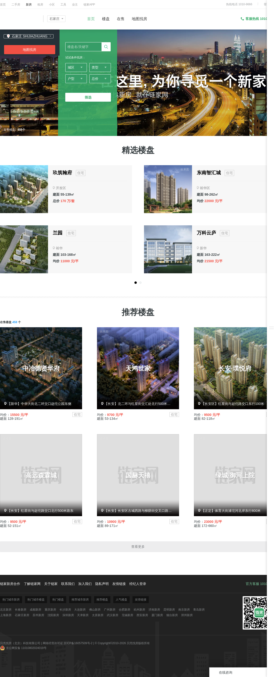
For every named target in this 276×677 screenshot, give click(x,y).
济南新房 (154, 609)
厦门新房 (157, 615)
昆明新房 (169, 609)
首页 (3, 4)
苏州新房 (38, 615)
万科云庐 (206, 232)
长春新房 (20, 609)
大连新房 (80, 609)
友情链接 (119, 584)
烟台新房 (172, 615)
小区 (52, 4)
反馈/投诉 (271, 356)
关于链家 (51, 584)
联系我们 (68, 584)
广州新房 (109, 609)
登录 (267, 4)
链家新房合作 (10, 584)
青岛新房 (199, 609)
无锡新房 (127, 615)
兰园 (57, 232)
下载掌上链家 (271, 345)
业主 (75, 4)
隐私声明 (102, 584)
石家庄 (54, 19)
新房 (29, 4)
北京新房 (6, 609)
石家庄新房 (22, 615)
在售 (121, 19)
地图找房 (139, 19)
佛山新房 (95, 609)
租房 (40, 4)
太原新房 (97, 615)
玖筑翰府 (62, 172)
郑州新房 (187, 615)
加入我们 (85, 584)
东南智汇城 (209, 172)
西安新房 (142, 615)
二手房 (16, 4)
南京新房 (184, 609)
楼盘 (106, 19)
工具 (63, 4)
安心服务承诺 (271, 335)
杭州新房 (139, 609)
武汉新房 (112, 615)
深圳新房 (68, 615)
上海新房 (6, 615)
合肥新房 (124, 609)
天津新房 (83, 615)
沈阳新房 (53, 615)
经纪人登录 (137, 584)
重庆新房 (50, 609)
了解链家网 (32, 584)
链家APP (89, 4)
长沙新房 (65, 609)
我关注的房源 (271, 320)
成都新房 (35, 609)
